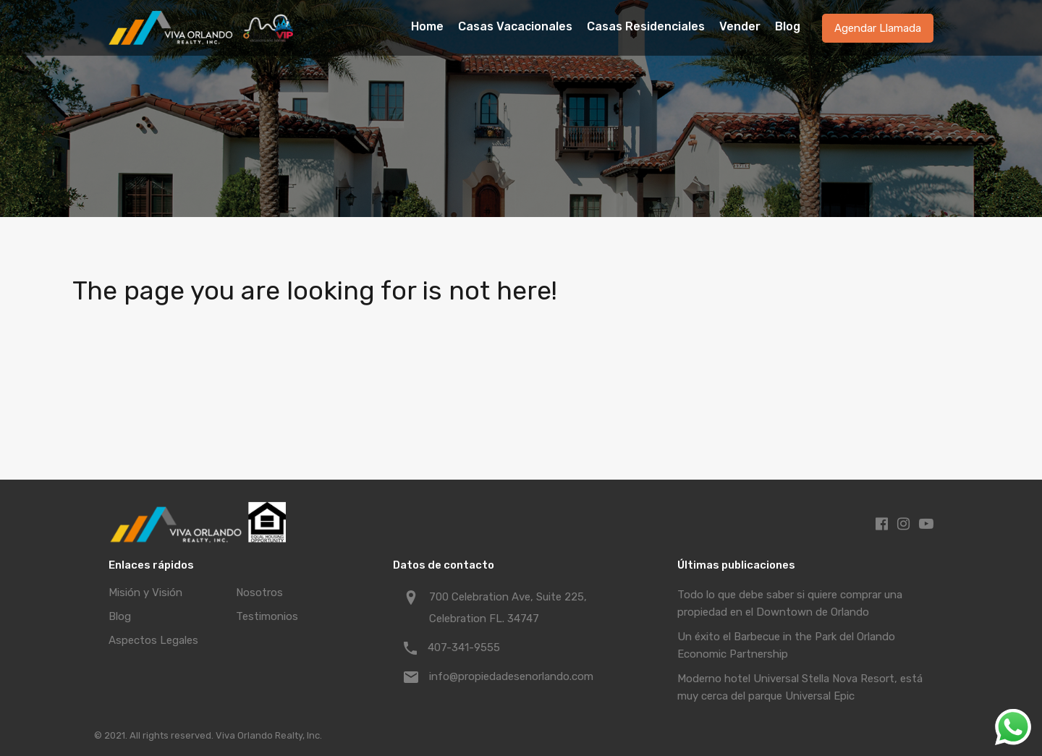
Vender (740, 26)
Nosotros (259, 592)
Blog (787, 26)
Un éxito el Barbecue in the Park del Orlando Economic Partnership (786, 645)
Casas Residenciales (646, 26)
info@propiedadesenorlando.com (511, 676)
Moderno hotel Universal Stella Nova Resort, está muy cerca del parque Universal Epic (800, 687)
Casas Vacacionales (515, 26)
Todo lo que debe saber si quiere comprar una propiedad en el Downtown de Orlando (789, 603)
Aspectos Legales (153, 640)
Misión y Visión (145, 592)
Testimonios (267, 616)
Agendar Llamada (877, 28)
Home (427, 26)
